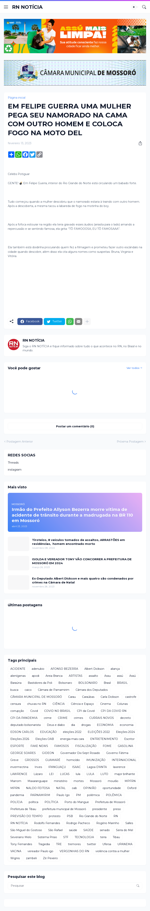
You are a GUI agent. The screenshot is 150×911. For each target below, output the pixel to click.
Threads (13, 462)
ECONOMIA (105, 725)
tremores (74, 844)
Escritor (129, 739)
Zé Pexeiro (50, 858)
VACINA (15, 851)
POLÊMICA (114, 795)
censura (15, 704)
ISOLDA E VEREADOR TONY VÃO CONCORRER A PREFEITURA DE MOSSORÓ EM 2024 (82, 561)
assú (120, 676)
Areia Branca (54, 676)
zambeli (31, 858)
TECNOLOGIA (84, 837)
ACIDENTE (17, 669)
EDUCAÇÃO (48, 732)
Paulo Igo (63, 795)
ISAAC (76, 767)
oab (74, 788)
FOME (107, 746)
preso (117, 809)
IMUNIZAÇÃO (95, 760)
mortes (79, 781)
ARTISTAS (75, 676)
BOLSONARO (87, 683)
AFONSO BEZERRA (64, 669)
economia (126, 725)
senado (105, 830)
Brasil (107, 683)
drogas (86, 725)
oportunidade (112, 788)
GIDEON (48, 753)
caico (28, 690)
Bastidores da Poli (40, 683)
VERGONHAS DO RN (74, 851)
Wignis (15, 858)
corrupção (17, 711)
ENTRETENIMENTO (104, 739)
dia (73, 725)
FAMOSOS (61, 746)
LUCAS (65, 774)
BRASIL (122, 683)
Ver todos (133, 367)
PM (78, 795)
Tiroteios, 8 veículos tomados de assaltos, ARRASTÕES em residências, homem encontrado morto (78, 542)
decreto (125, 718)
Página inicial (16, 97)
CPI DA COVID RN (114, 711)
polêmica (93, 795)
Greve (14, 760)
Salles (129, 823)
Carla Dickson (110, 697)
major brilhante (124, 774)
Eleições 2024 (125, 732)
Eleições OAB (44, 739)
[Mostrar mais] (87, 321)
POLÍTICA (51, 802)
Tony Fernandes (21, 844)
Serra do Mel (124, 830)
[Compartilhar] (139, 143)
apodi (35, 676)
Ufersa (106, 844)
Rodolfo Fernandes (47, 823)
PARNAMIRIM (40, 795)
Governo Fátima (117, 753)
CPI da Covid (86, 711)
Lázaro (38, 774)
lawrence (119, 767)
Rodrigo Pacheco (78, 823)
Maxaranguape (38, 781)
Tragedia (44, 844)
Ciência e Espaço (82, 704)
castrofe (130, 697)
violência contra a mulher (112, 851)
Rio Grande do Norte (93, 816)
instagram (14, 469)
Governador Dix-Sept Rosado (80, 753)
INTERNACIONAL (124, 760)
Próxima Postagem (130, 441)
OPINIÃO (89, 788)
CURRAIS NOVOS (101, 718)
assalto (93, 676)
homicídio (73, 760)
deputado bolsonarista (25, 725)
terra (103, 837)
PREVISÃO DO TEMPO (26, 816)
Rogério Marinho (107, 823)
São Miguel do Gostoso (26, 830)
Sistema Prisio (47, 837)
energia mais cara (72, 739)
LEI (51, 774)
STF (65, 837)
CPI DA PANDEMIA (24, 718)
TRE (59, 844)
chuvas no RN (36, 704)
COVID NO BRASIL (57, 711)
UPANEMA (124, 844)
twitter (91, 844)
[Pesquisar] (144, 7)
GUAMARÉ (52, 760)
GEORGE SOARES (23, 753)
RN (115, 816)
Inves (38, 767)
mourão (113, 781)
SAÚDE (88, 830)
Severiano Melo (20, 837)
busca (14, 690)
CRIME (63, 718)
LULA (90, 774)
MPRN (15, 788)
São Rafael (55, 830)
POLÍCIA (16, 802)
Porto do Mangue (76, 802)
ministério (60, 781)
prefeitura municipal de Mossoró (64, 809)
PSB (70, 816)
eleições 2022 (72, 732)
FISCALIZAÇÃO (85, 746)
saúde (73, 830)
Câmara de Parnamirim (53, 690)
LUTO (104, 774)
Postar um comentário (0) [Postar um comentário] (75, 426)
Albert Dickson (94, 669)
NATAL (61, 788)
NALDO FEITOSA (38, 788)
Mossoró (96, 781)
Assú (132, 676)
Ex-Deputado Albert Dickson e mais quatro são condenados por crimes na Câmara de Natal (83, 580)
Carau (72, 697)
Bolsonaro (65, 683)
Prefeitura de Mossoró (110, 802)
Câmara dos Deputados (92, 690)
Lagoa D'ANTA (97, 767)
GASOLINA (125, 746)
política (33, 802)
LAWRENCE (18, 774)
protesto (55, 816)
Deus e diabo (56, 725)
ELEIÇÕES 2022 (99, 732)
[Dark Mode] (135, 7)
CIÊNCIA (59, 704)
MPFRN (130, 781)
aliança (115, 669)
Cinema (105, 704)
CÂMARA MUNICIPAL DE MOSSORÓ (36, 697)
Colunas (122, 704)
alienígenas (18, 676)
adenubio (38, 669)
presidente (99, 809)
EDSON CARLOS (22, 732)
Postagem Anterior (19, 441)
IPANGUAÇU (57, 767)
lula (78, 774)
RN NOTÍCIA (27, 7)
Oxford (131, 788)
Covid (34, 711)
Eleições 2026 (19, 739)
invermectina (19, 767)
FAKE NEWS (39, 746)
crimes (78, 718)
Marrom (15, 781)
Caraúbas (88, 697)
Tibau (116, 837)
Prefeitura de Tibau (23, 809)
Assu (107, 676)
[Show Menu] (6, 7)
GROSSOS (32, 760)
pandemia (17, 795)
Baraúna (15, 683)
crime (48, 718)
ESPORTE (17, 746)
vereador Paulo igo (40, 851)
